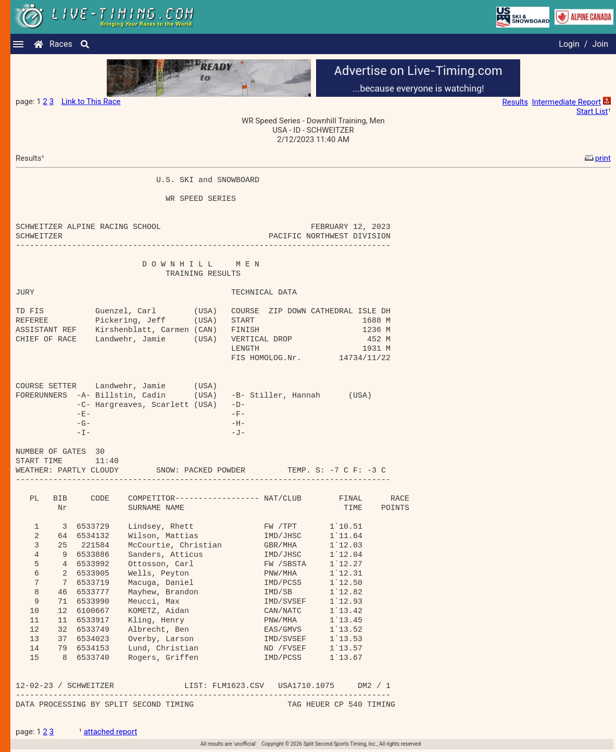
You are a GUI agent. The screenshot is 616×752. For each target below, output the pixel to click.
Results (515, 102)
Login (569, 44)
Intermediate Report (566, 102)
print (597, 158)
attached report (110, 731)
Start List (592, 111)
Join (600, 44)
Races (60, 44)
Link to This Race (91, 101)
